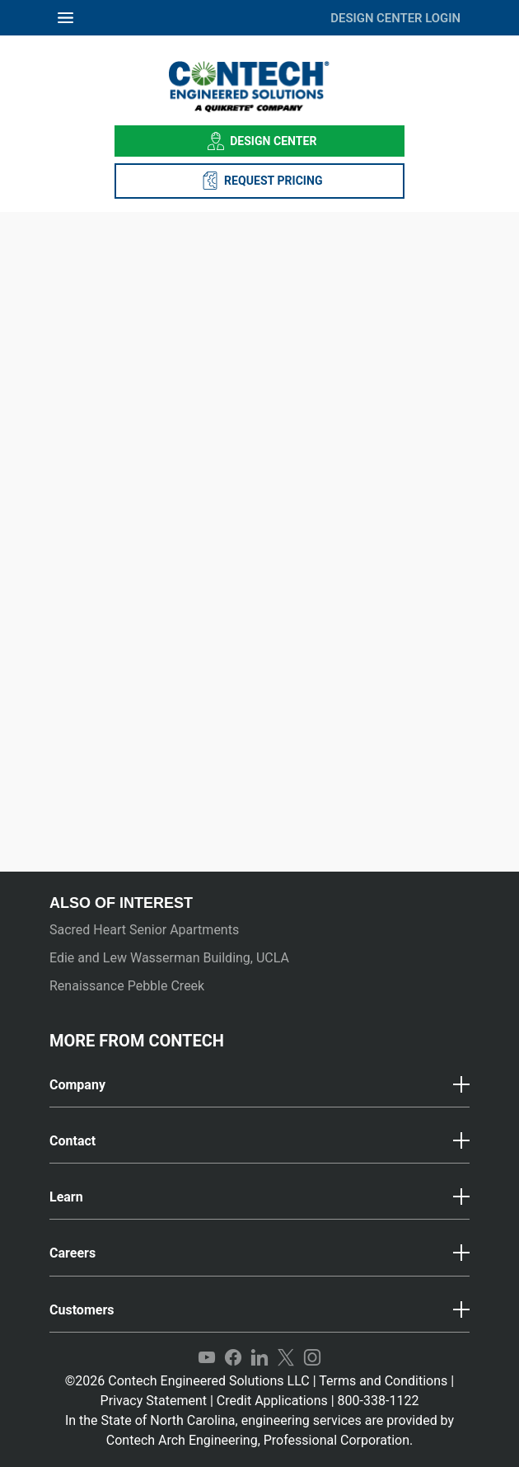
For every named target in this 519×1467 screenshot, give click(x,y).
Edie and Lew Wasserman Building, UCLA (169, 958)
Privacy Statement (154, 1400)
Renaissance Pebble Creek (126, 986)
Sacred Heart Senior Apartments (144, 930)
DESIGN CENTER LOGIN (395, 18)
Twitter (286, 1358)
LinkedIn (259, 1358)
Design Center (260, 141)
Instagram (312, 1358)
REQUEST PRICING (260, 180)
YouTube (207, 1358)
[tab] (259, 1085)
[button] (259, 1085)
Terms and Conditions (383, 1381)
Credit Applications (272, 1400)
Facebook (233, 1358)
